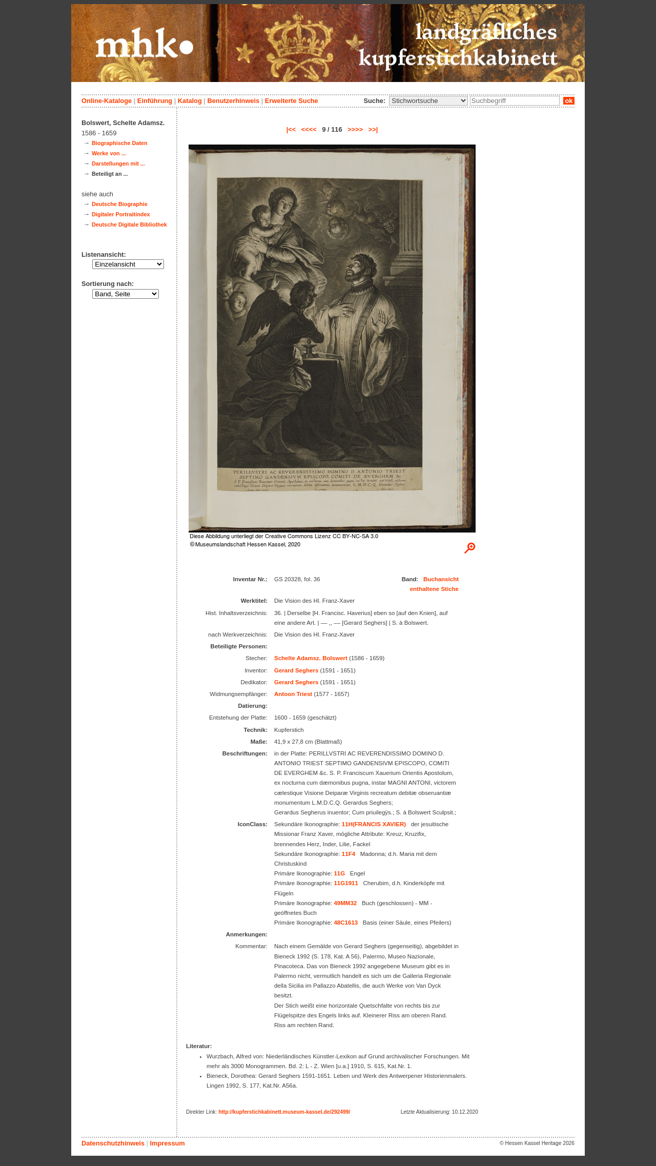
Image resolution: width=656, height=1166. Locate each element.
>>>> (355, 129)
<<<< (309, 129)
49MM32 (345, 903)
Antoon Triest (293, 694)
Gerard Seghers (296, 670)
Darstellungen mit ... (118, 163)
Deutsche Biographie (120, 204)
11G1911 (346, 883)
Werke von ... (109, 153)
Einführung (154, 101)
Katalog (190, 101)
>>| (373, 129)
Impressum (167, 1143)
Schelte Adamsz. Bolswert (310, 658)
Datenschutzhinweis (113, 1143)
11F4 (348, 854)
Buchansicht (441, 579)
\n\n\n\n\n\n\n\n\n (428, 101)
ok (569, 101)
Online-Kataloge (106, 101)
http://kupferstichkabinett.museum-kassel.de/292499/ (284, 1112)
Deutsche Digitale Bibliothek (129, 224)
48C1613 (346, 922)
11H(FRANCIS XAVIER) (374, 824)
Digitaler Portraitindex (121, 214)
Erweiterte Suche (291, 101)
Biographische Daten (120, 143)
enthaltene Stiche (434, 589)
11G (339, 873)
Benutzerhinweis (233, 101)
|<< (291, 129)
